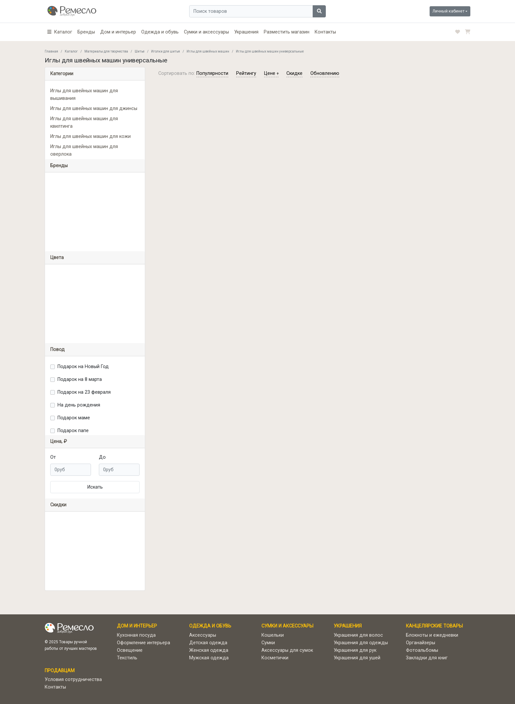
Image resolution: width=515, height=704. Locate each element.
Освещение (130, 650)
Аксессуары (202, 635)
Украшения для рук (355, 650)
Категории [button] (61, 74)
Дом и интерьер (118, 32)
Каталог (71, 51)
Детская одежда (208, 643)
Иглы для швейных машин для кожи (90, 136)
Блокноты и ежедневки (432, 635)
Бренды (86, 32)
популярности (212, 73)
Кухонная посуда (136, 635)
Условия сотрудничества (73, 679)
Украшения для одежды (361, 643)
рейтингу (246, 73)
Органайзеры (420, 643)
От (53, 457)
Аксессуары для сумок (287, 650)
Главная (51, 51)
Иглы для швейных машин (208, 51)
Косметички (274, 658)
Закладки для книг (427, 658)
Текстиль (127, 658)
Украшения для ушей (357, 658)
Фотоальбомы (422, 650)
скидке (294, 73)
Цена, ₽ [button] (58, 441)
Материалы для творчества (106, 51)
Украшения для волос (358, 635)
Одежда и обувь (160, 32)
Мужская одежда (209, 658)
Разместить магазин (286, 32)
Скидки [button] (58, 505)
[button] (60, 32)
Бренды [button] (59, 165)
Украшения (246, 32)
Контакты (325, 32)
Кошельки (272, 635)
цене (271, 73)
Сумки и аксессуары (206, 32)
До (102, 457)
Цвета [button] (57, 257)
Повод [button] (57, 349)
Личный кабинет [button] (448, 11)
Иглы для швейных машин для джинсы (93, 108)
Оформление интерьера (143, 643)
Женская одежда (208, 650)
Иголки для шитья (165, 51)
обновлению (324, 73)
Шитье (140, 51)
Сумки (268, 643)
